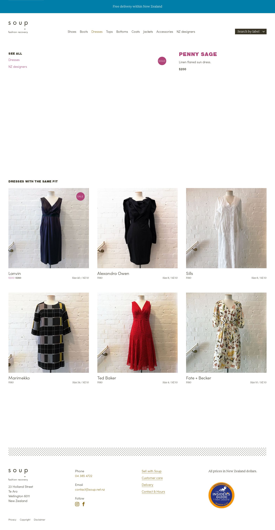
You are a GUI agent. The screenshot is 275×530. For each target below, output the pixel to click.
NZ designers (186, 31)
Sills (189, 273)
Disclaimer (39, 519)
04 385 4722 (83, 475)
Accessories (164, 31)
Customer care (152, 478)
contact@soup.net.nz (90, 489)
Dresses (97, 31)
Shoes (72, 31)
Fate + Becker (198, 377)
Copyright (25, 519)
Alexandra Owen (113, 273)
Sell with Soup (152, 471)
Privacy (12, 519)
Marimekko (19, 377)
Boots (84, 31)
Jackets (148, 31)
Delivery (147, 484)
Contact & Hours (153, 491)
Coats (136, 31)
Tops (109, 31)
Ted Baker (106, 377)
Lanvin (14, 273)
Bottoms (122, 31)
